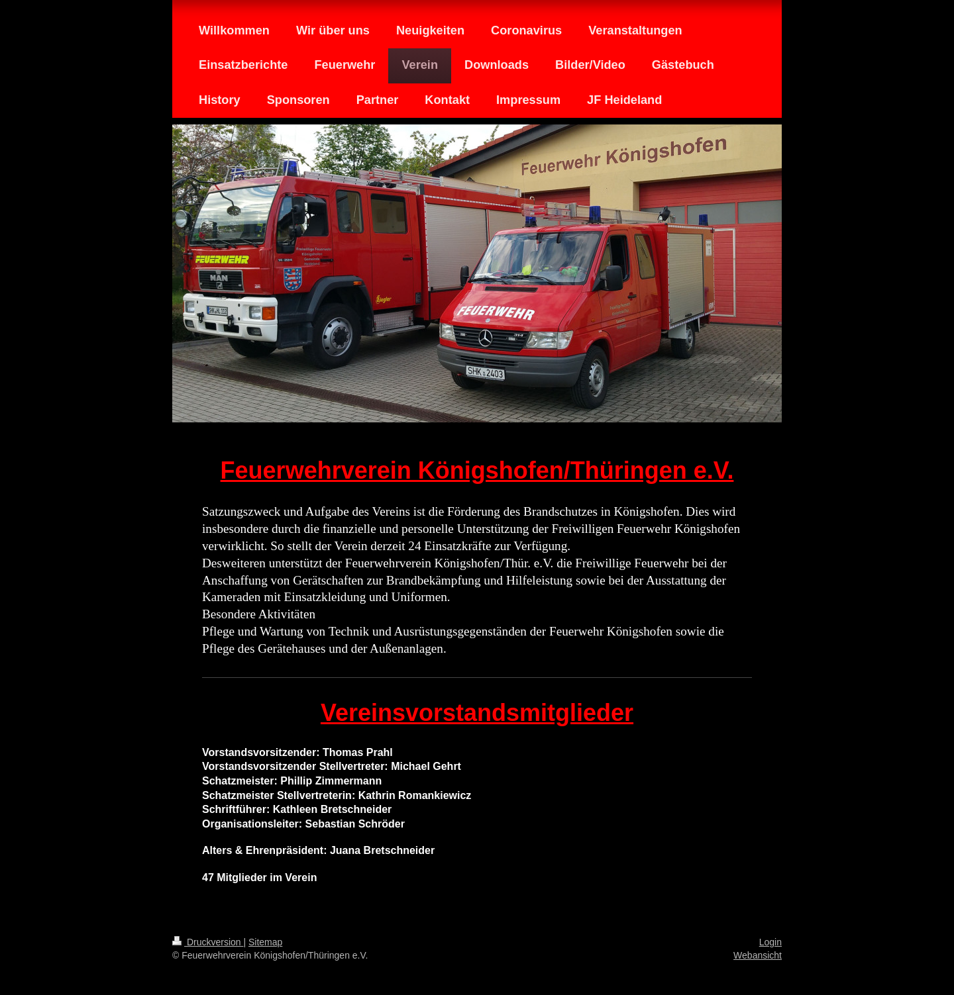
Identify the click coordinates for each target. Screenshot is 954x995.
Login (770, 942)
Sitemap (265, 942)
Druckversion (207, 942)
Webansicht (757, 955)
